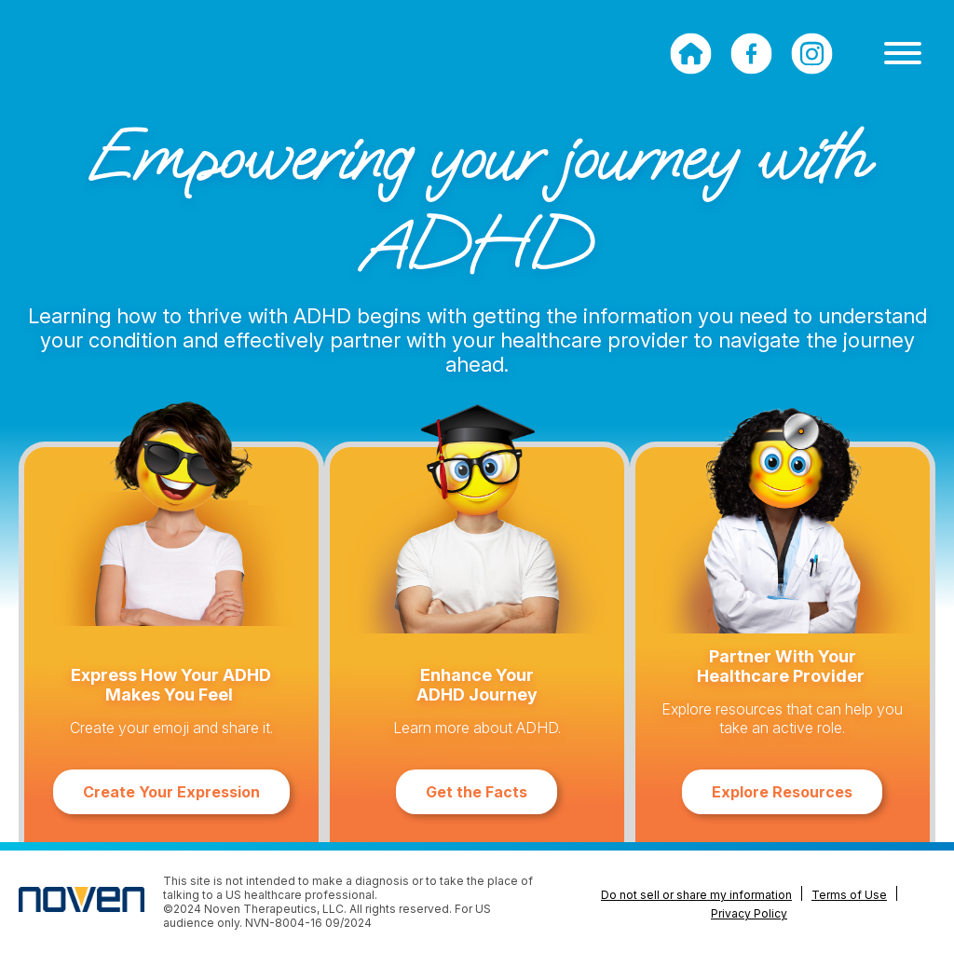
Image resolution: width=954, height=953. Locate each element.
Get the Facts (476, 792)
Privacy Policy (749, 913)
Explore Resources (782, 792)
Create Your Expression (171, 792)
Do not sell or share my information (696, 895)
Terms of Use (849, 895)
